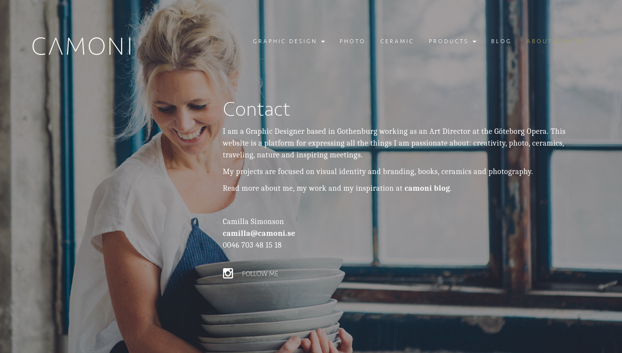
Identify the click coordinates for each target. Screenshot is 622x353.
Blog (501, 41)
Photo (353, 41)
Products (452, 41)
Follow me (250, 274)
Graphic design (289, 41)
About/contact (558, 41)
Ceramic (397, 41)
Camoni (82, 46)
